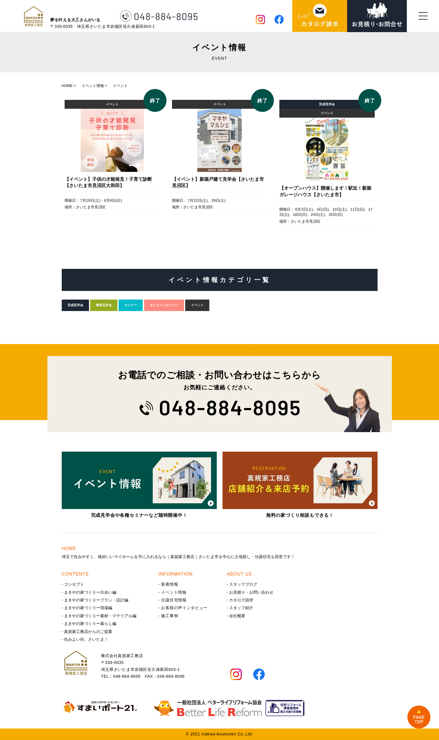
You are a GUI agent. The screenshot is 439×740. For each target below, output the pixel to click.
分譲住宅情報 (173, 600)
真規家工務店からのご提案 (88, 631)
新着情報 (169, 584)
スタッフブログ (243, 584)
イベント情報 (173, 592)
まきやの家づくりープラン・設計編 (96, 600)
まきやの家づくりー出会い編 (90, 592)
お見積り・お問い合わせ (251, 592)
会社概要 (237, 615)
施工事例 (169, 615)
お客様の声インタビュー (184, 607)
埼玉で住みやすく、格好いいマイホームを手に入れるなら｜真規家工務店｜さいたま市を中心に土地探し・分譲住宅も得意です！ (220, 552)
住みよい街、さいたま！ (86, 639)
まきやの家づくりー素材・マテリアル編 (100, 615)
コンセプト (74, 584)
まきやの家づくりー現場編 (88, 607)
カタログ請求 (241, 600)
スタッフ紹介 (241, 607)
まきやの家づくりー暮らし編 (90, 623)
